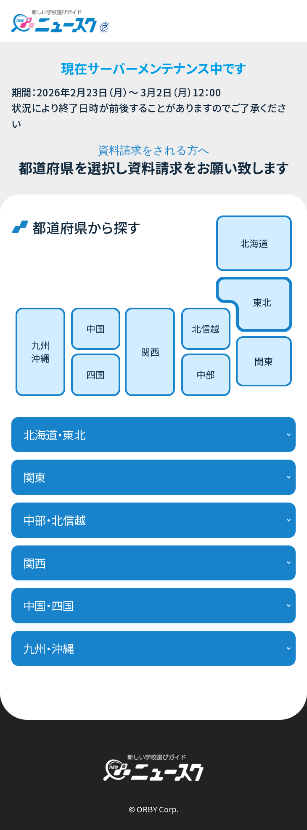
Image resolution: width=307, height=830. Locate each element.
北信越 (206, 328)
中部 (205, 374)
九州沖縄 (40, 351)
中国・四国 (48, 605)
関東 (263, 360)
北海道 (254, 243)
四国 (95, 374)
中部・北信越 (54, 519)
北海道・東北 (54, 434)
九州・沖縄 (48, 648)
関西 (150, 351)
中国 (95, 328)
